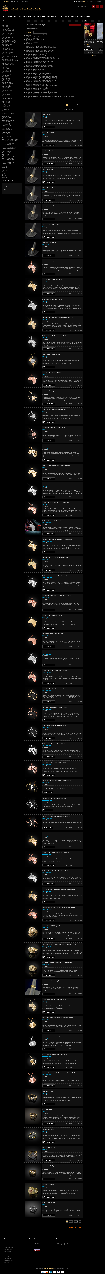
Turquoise (4, 177)
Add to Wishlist (69, 127)
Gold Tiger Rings (53, 76)
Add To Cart (47, 792)
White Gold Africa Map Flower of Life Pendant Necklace (56, 484)
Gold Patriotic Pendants (7, 52)
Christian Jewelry (6, 110)
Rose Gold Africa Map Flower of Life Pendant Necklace (56, 502)
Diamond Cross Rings (7, 155)
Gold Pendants (5, 45)
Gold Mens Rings (6, 85)
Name (31, 1243)
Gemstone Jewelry (6, 165)
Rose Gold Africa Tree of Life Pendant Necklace (54, 762)
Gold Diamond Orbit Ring (48, 1147)
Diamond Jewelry (6, 135)
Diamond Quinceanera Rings (9, 156)
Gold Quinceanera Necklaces (9, 41)
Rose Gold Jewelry (6, 132)
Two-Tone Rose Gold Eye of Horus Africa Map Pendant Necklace (58, 907)
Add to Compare (78, 126)
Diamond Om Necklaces (8, 143)
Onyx (3, 171)
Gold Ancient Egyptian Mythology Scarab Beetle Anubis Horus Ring (59, 944)
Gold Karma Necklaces (7, 37)
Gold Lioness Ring (47, 1109)
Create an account (24, 1)
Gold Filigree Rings (6, 70)
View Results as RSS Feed (74, 1227)
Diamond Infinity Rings (7, 160)
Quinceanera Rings (6, 74)
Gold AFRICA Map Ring (48, 132)
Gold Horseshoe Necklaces (8, 33)
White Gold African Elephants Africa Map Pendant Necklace (57, 335)
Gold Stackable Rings (7, 71)
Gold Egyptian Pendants (8, 64)
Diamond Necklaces (7, 136)
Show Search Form (75, 25)
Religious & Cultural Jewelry (8, 104)
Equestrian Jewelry (6, 121)
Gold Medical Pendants (7, 49)
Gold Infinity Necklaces (7, 34)
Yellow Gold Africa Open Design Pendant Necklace (55, 688)
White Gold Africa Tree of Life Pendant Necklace (54, 744)
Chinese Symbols (6, 118)
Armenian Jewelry (6, 105)
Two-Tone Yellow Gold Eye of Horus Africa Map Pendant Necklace (58, 889)
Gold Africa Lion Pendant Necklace (51, 354)
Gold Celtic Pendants (7, 55)
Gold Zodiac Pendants (7, 51)
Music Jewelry (5, 128)
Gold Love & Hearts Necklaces (9, 40)
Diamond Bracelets (6, 152)
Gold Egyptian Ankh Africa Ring (50, 206)
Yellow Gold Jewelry (7, 129)
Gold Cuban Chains (6, 101)
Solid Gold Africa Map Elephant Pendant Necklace (54, 999)
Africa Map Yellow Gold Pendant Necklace (52, 279)
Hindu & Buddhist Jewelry (8, 113)
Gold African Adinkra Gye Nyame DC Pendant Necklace (56, 1054)
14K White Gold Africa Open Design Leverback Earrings (56, 798)
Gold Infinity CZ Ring (47, 1091)
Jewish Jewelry (5, 116)
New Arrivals (5, 23)
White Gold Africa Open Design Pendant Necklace (54, 725)
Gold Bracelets (5, 93)
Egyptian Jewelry (6, 106)
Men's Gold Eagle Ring (48, 1166)
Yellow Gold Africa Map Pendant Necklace (52, 615)
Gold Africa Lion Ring (47, 187)
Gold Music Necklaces (7, 38)
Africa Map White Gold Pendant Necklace (52, 299)
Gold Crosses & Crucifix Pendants (10, 56)
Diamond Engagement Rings (9, 159)
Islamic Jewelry (5, 114)
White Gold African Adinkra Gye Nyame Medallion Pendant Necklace (59, 1036)
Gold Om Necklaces (7, 36)
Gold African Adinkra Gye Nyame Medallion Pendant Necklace (57, 1017)
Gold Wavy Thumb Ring (48, 1129)
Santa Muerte (5, 108)
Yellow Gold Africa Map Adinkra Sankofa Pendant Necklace (57, 539)
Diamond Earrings (6, 151)
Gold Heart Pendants (7, 57)
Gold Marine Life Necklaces (8, 29)
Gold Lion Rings (52, 73)
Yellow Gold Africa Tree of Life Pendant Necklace (54, 446)
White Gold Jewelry (6, 131)
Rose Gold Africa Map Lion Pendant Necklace (53, 427)
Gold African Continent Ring (49, 242)
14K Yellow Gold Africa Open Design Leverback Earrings (56, 780)
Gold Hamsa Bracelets (7, 97)
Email (31, 1246)
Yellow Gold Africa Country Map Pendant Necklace (55, 557)
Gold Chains (5, 99)
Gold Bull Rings (52, 80)
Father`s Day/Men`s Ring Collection (66, 96)
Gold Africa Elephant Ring (48, 169)
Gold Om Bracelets (6, 94)
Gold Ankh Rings (6, 75)
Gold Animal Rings (6, 72)
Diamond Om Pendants (7, 150)
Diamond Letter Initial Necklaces (9, 140)
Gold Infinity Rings (6, 82)
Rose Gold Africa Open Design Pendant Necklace (54, 707)
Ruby (3, 173)
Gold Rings (4, 67)
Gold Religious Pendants (8, 53)
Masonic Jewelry (6, 112)
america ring (35, 28)
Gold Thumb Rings (6, 89)
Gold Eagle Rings (53, 85)
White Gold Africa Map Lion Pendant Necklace (54, 409)
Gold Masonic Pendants (7, 63)
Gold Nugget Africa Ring (48, 150)
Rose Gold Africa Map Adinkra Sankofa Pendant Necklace (56, 595)
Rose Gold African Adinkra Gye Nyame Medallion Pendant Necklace (59, 1072)
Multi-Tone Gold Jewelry (7, 133)
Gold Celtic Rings (6, 78)
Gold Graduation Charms (8, 48)
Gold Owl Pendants (6, 66)
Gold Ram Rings (53, 77)
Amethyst (4, 167)
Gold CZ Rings (5, 68)
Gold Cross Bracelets (7, 95)
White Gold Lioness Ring (48, 1202)
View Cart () (99, 1)
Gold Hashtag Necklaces (8, 30)
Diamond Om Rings (6, 163)
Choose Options (48, 127)
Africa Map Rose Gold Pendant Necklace (52, 372)
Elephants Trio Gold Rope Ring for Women (53, 981)
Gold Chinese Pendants (7, 47)
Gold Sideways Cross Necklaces (9, 42)
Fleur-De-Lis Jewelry (7, 125)
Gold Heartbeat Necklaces (8, 32)
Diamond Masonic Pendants (8, 148)
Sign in (18, 1)
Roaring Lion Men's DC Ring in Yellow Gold (53, 926)
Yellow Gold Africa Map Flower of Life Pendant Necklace (56, 465)
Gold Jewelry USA (7, 184)
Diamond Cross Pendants (8, 146)
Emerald (4, 169)
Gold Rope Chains (6, 102)
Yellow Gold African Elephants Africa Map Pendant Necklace (57, 317)
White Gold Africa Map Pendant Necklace (52, 520)
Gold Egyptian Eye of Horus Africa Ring (52, 224)
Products (28, 32)
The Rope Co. (6, 189)
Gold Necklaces (6, 26)
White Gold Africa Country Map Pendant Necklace (54, 652)
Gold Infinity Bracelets (7, 98)
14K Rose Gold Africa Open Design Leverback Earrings (56, 816)
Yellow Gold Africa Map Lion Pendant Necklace (54, 391)
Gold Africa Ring (46, 114)
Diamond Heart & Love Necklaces (10, 139)
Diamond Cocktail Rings (7, 158)
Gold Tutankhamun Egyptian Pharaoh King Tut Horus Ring (57, 962)
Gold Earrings (5, 91)
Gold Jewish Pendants (7, 59)
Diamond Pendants (6, 144)
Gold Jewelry (5, 25)
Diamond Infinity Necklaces (8, 141)
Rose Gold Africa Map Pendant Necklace (52, 633)
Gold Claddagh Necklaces (8, 28)
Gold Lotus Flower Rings (8, 83)
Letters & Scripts (6, 127)
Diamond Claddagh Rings (8, 162)
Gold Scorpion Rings (54, 78)
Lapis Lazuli (5, 170)
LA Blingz (5, 186)
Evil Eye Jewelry (6, 124)
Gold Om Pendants (6, 61)
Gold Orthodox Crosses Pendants (10, 60)
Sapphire (4, 174)
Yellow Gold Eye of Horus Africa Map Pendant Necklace (56, 834)
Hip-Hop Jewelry (6, 123)
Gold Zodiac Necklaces (7, 44)
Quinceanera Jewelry (7, 117)
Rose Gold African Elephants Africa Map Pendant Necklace (57, 261)
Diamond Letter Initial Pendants (9, 147)
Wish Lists (91, 1)
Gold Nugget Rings (6, 86)
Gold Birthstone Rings (7, 76)
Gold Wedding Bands (7, 90)
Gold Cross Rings (6, 79)
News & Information (40, 32)
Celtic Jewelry (5, 109)
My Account (13, 1)
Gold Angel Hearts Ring (48, 1184)
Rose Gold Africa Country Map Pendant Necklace (54, 670)
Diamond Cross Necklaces (8, 137)
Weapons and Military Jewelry (9, 120)
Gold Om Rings (5, 87)
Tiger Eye (4, 175)
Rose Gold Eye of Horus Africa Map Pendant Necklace (56, 852)
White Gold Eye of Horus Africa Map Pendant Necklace (56, 870)
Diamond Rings (5, 154)
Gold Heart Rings (6, 80)
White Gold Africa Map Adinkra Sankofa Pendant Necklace (57, 576)
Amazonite (4, 166)
